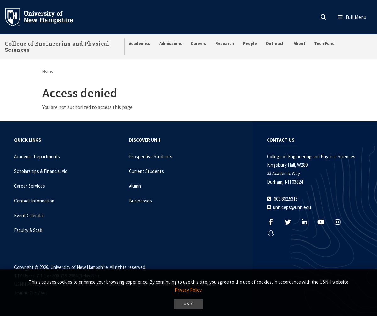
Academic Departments (37, 156)
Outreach (275, 43)
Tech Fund (324, 43)
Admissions (170, 43)
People (250, 43)
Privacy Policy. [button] (188, 290)
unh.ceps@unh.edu (292, 207)
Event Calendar (29, 215)
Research (224, 43)
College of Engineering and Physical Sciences (57, 46)
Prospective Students (150, 156)
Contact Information (34, 201)
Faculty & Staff (28, 230)
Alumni (135, 186)
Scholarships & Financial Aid (41, 171)
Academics (139, 43)
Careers (198, 43)
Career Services (29, 186)
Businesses (140, 201)
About (299, 43)
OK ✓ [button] (188, 304)
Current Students (146, 171)
